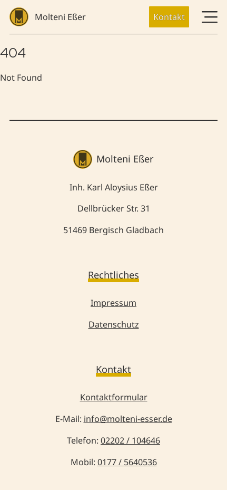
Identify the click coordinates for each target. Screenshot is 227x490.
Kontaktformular (113, 397)
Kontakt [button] (169, 17)
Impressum (113, 303)
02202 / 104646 (130, 440)
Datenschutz (113, 324)
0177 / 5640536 (127, 462)
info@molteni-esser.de (128, 419)
